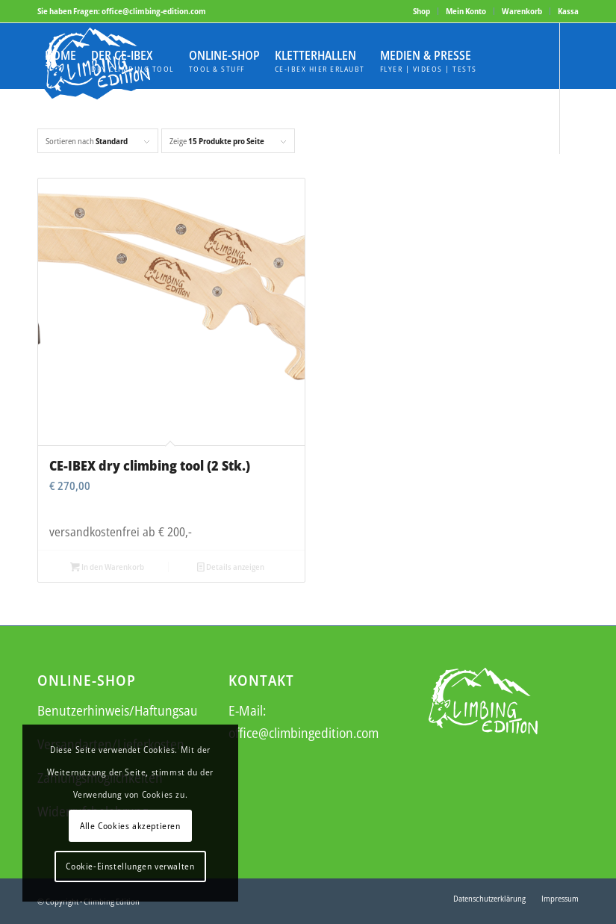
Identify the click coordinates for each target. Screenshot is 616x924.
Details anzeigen (230, 566)
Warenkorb (522, 10)
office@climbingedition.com (303, 733)
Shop (421, 10)
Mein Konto (466, 10)
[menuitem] (421, 11)
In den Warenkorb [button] (107, 566)
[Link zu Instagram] (64, 186)
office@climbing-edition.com (154, 10)
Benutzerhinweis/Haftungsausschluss (139, 710)
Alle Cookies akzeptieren (130, 825)
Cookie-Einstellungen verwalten (130, 866)
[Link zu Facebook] (42, 186)
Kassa (568, 10)
